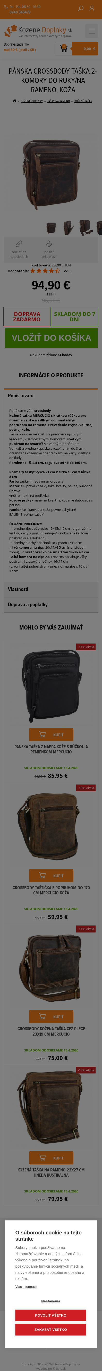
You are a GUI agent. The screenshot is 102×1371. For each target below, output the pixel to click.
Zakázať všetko (51, 1330)
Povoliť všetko (50, 1315)
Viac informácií (26, 1287)
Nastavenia (50, 1301)
